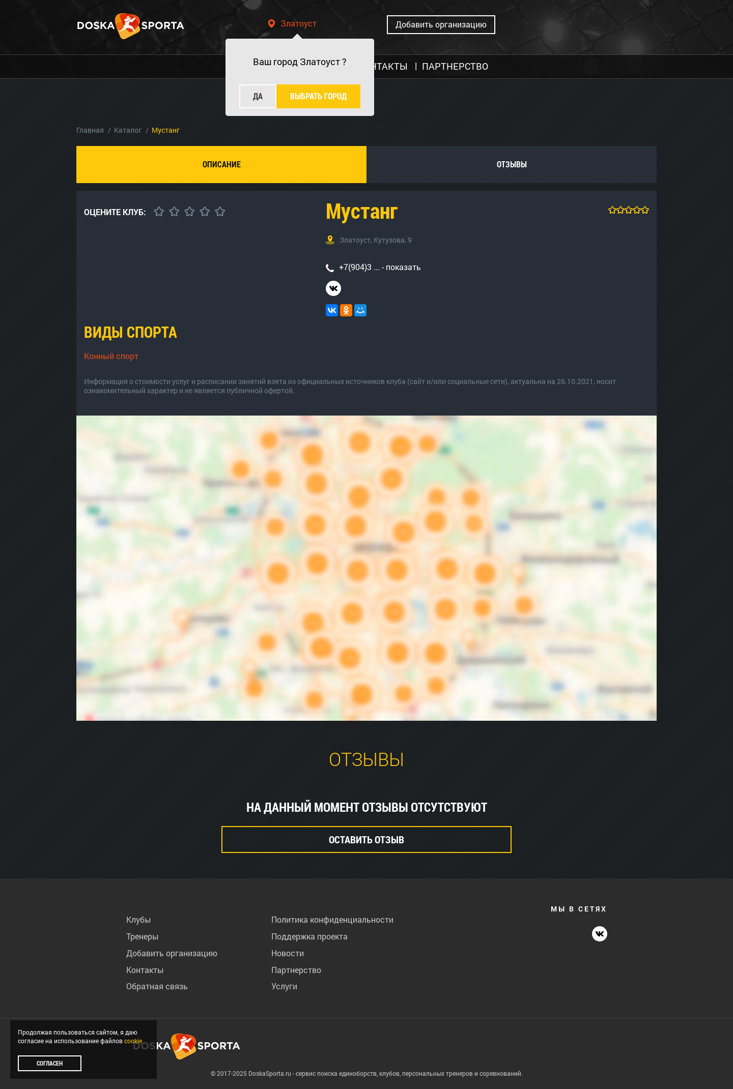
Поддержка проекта (309, 936)
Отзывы (512, 164)
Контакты (145, 969)
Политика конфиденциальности (332, 919)
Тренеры (142, 936)
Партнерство (296, 969)
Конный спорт (111, 355)
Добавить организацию (441, 24)
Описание (222, 164)
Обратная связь (157, 986)
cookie (133, 1041)
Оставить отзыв (366, 839)
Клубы (138, 919)
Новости (287, 953)
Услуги (284, 986)
